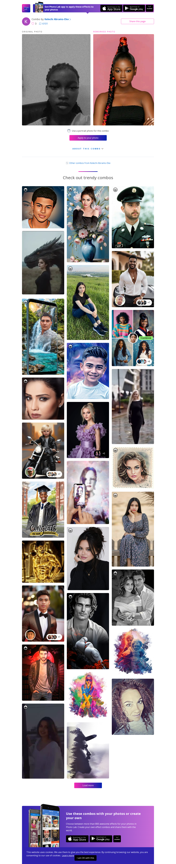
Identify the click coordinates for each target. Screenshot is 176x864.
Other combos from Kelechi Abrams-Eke (88, 163)
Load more (88, 785)
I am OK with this (85, 857)
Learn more (68, 855)
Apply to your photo (88, 137)
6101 (43, 23)
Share (137, 21)
